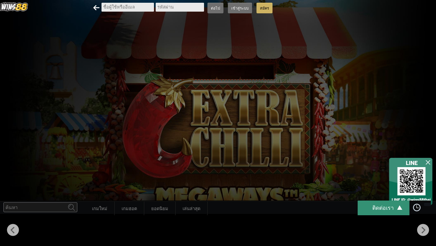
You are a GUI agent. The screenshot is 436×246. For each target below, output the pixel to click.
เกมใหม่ (99, 208)
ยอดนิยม (159, 208)
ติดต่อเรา (390, 208)
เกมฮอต (129, 208)
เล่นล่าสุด (191, 208)
